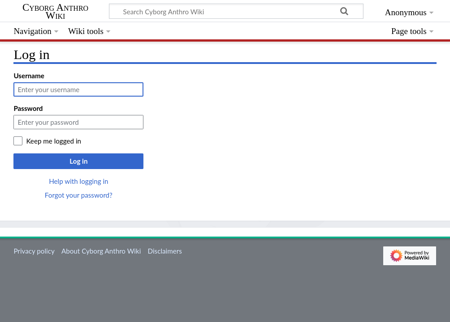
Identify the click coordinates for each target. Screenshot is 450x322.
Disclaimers (165, 251)
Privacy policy (33, 251)
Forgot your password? (78, 195)
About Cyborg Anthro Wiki (101, 251)
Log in (78, 161)
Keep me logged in (53, 141)
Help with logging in (78, 181)
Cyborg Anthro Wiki (55, 12)
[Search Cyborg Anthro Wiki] (236, 11)
